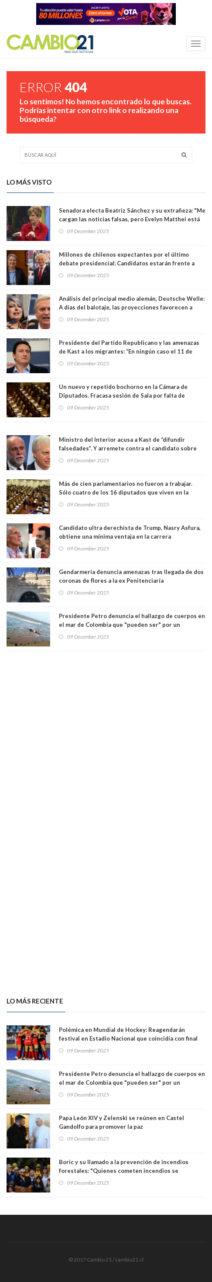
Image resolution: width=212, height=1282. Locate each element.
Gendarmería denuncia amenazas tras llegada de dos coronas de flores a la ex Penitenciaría (131, 576)
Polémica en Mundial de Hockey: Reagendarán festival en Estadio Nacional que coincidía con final (128, 1034)
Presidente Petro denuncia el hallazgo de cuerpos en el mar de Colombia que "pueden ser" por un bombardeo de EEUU (132, 624)
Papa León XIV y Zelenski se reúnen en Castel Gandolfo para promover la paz (121, 1122)
